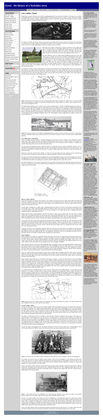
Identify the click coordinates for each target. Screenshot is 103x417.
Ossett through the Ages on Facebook (12, 77)
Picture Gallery (43, 9)
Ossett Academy (9, 34)
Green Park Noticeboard (11, 70)
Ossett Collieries (10, 40)
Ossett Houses (9, 42)
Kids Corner (9, 65)
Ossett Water (9, 38)
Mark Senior (9, 51)
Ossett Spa (8, 36)
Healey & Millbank (10, 47)
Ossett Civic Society (10, 85)
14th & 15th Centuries (11, 20)
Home (29, 9)
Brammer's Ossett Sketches (12, 57)
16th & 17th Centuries (11, 22)
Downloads (8, 75)
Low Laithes (9, 49)
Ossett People (9, 32)
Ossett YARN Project (11, 82)
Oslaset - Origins (10, 16)
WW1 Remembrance (54, 9)
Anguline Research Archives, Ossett (10, 88)
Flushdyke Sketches (10, 55)
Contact (73, 9)
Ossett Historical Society (11, 83)
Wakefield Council (10, 90)
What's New (35, 9)
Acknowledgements (10, 92)
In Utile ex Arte (9, 14)
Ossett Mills (8, 44)
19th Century (9, 26)
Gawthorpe (8, 46)
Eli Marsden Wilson (10, 53)
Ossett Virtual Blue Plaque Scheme (12, 60)
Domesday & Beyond (11, 18)
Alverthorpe (86, 139)
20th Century (9, 28)
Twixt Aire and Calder (11, 80)
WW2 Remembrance (65, 9)
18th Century (9, 24)
